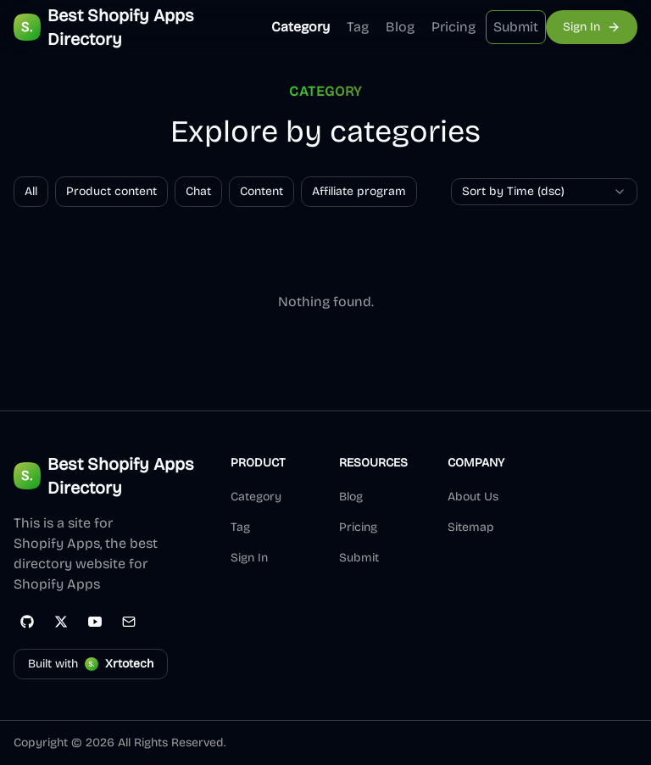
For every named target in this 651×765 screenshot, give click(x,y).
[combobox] (544, 191)
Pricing (453, 27)
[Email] (128, 621)
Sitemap (471, 527)
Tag (358, 27)
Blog (400, 27)
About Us (473, 496)
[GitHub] (27, 621)
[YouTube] (94, 621)
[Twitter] (61, 621)
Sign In (249, 557)
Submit (515, 27)
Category (300, 27)
